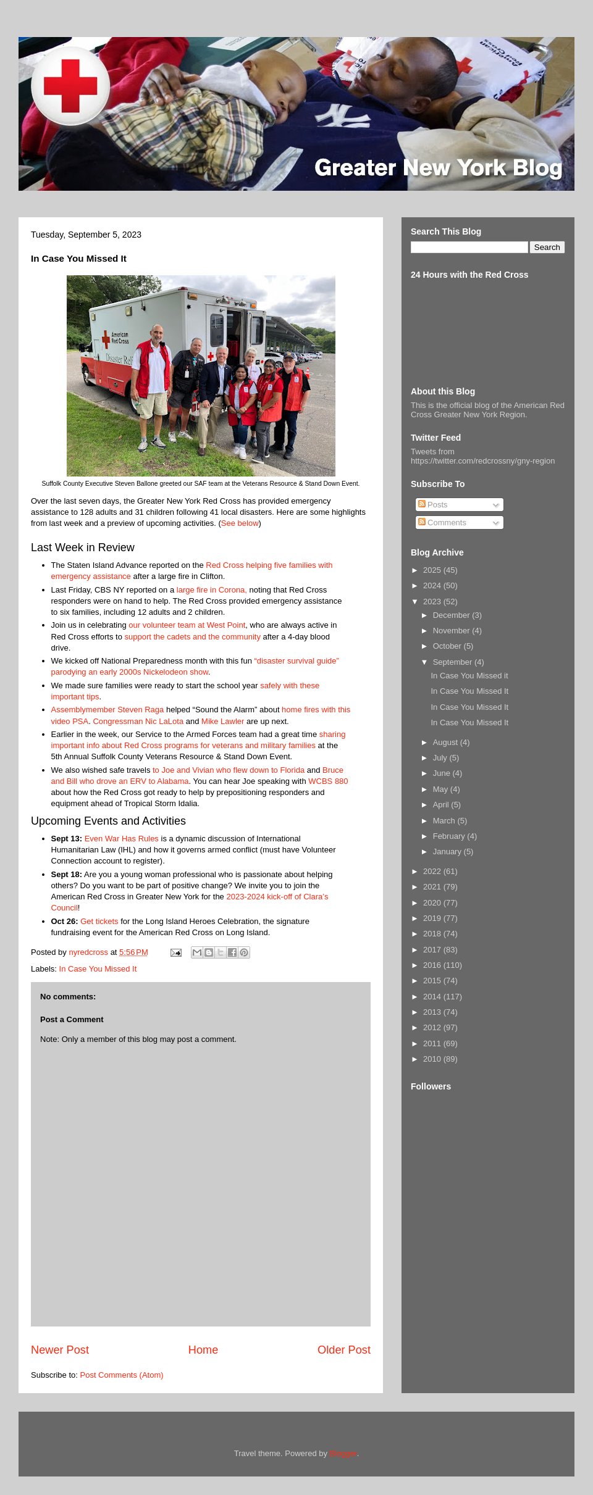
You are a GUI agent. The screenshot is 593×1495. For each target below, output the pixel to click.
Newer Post (60, 1350)
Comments (442, 522)
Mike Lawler (222, 721)
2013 (433, 1012)
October (448, 646)
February (450, 836)
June (443, 773)
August (446, 742)
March (445, 820)
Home (203, 1350)
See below (240, 523)
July (441, 757)
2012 (433, 1027)
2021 (433, 886)
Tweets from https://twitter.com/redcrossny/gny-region (483, 456)
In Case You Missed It (98, 968)
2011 (433, 1043)
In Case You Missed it (469, 675)
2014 (433, 996)
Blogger (343, 1453)
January (448, 851)
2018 (433, 933)
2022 (433, 871)
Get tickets (99, 921)
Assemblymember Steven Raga (107, 709)
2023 (433, 601)
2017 (433, 949)
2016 (433, 965)
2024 (433, 585)
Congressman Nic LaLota (138, 721)
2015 (433, 980)
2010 (433, 1059)
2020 (433, 902)
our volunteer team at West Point (186, 625)
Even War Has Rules (122, 838)
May (441, 789)
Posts (433, 504)
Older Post (344, 1350)
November (453, 630)
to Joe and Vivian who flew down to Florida (229, 770)
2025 (433, 570)
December (453, 615)
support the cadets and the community (192, 636)
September (453, 662)
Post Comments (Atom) (122, 1375)
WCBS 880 (328, 781)
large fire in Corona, (212, 589)
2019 (433, 918)
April (442, 804)
